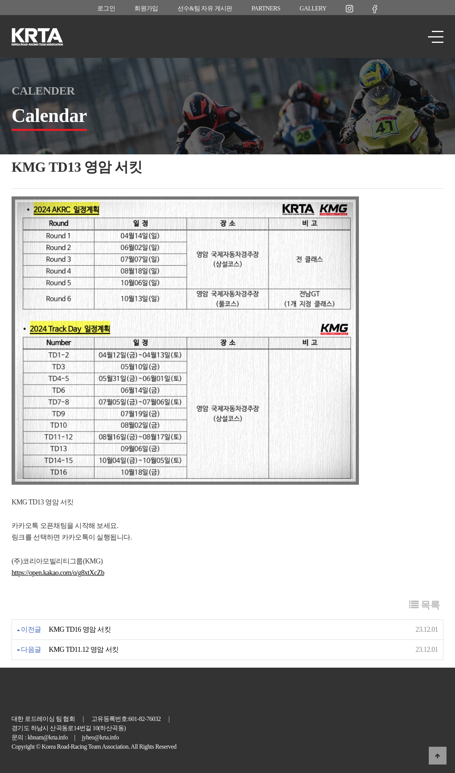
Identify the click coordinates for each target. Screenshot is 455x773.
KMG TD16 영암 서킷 (80, 629)
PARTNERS (266, 8)
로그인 (106, 8)
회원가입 (146, 8)
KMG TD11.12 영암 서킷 (84, 649)
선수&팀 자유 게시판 (205, 8)
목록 (424, 605)
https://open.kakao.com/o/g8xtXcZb (58, 573)
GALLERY (312, 8)
